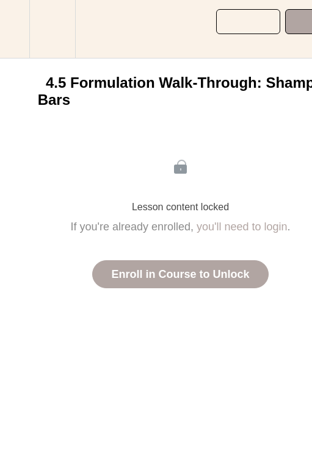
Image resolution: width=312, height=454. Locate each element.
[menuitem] (52, 29)
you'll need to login (242, 227)
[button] (14, 29)
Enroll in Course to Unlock (180, 274)
